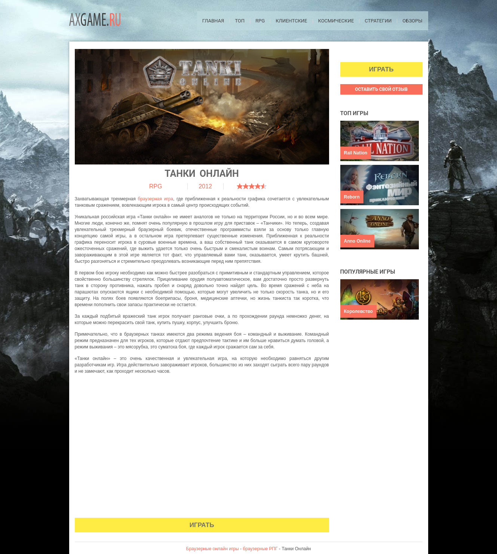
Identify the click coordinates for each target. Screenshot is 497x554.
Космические (336, 21)
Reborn (352, 197)
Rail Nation (356, 153)
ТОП (240, 21)
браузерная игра (155, 198)
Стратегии (378, 21)
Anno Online (357, 241)
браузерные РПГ (260, 548)
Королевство (358, 311)
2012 (205, 186)
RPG (260, 21)
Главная (213, 21)
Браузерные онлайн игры (212, 548)
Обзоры (412, 21)
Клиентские (291, 21)
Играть (202, 525)
